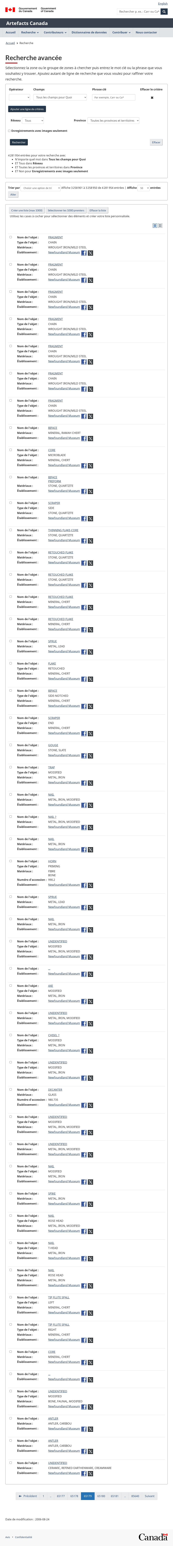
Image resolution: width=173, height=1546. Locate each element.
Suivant (150, 1496)
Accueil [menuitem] (11, 32)
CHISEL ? (53, 1035)
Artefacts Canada (27, 23)
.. (52, 1497)
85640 (136, 1497)
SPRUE (52, 641)
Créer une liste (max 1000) (26, 210)
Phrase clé (99, 89)
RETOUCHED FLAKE (60, 552)
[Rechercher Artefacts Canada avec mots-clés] (19, 142)
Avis (7, 1537)
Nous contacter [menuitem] (146, 32)
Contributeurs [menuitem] (55, 32)
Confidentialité (23, 1537)
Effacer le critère (151, 89)
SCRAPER (54, 503)
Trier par (14, 188)
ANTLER (53, 1418)
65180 (102, 1497)
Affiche (132, 188)
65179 (89, 1497)
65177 (62, 1497)
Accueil (10, 43)
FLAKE (52, 663)
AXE (50, 986)
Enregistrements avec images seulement (39, 131)
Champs (39, 89)
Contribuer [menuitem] (121, 32)
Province (80, 120)
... (49, 968)
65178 (75, 1497)
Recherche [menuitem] (30, 32)
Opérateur (16, 89)
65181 (116, 1497)
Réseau (16, 120)
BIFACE (52, 428)
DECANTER (55, 1090)
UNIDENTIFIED (57, 941)
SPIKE (52, 1193)
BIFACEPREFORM (54, 479)
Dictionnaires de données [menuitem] (89, 32)
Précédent (30, 1496)
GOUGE (53, 745)
